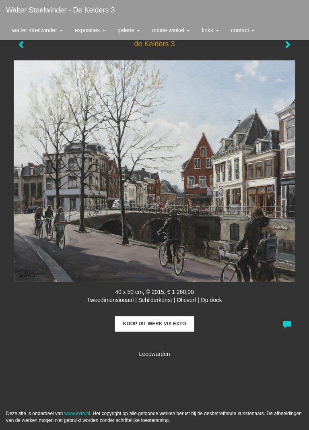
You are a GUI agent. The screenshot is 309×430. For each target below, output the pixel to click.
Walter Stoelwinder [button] (37, 30)
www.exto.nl (77, 413)
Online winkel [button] (171, 30)
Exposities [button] (90, 30)
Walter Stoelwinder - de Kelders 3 (60, 10)
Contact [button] (243, 30)
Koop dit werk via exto (154, 324)
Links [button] (210, 30)
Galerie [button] (128, 30)
